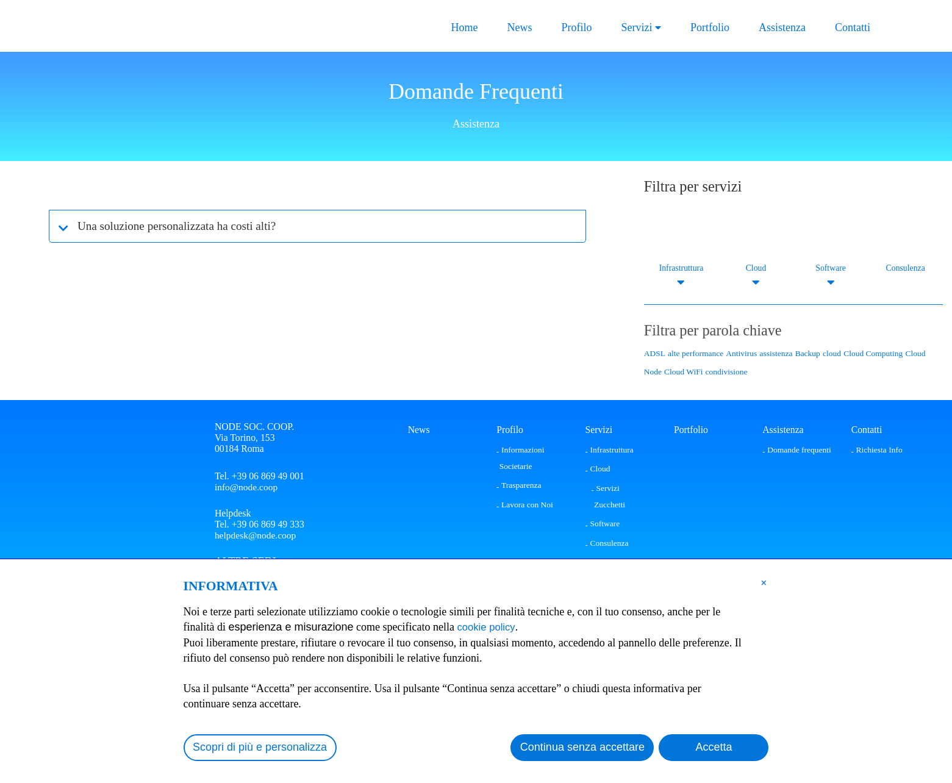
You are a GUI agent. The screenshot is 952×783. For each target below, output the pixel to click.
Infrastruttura (681, 268)
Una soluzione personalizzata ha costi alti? (182, 226)
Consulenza (905, 268)
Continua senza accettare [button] (582, 747)
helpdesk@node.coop (256, 536)
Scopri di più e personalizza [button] (260, 747)
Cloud (756, 268)
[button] (764, 582)
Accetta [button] (713, 747)
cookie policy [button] (488, 627)
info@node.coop (247, 487)
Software (831, 268)
